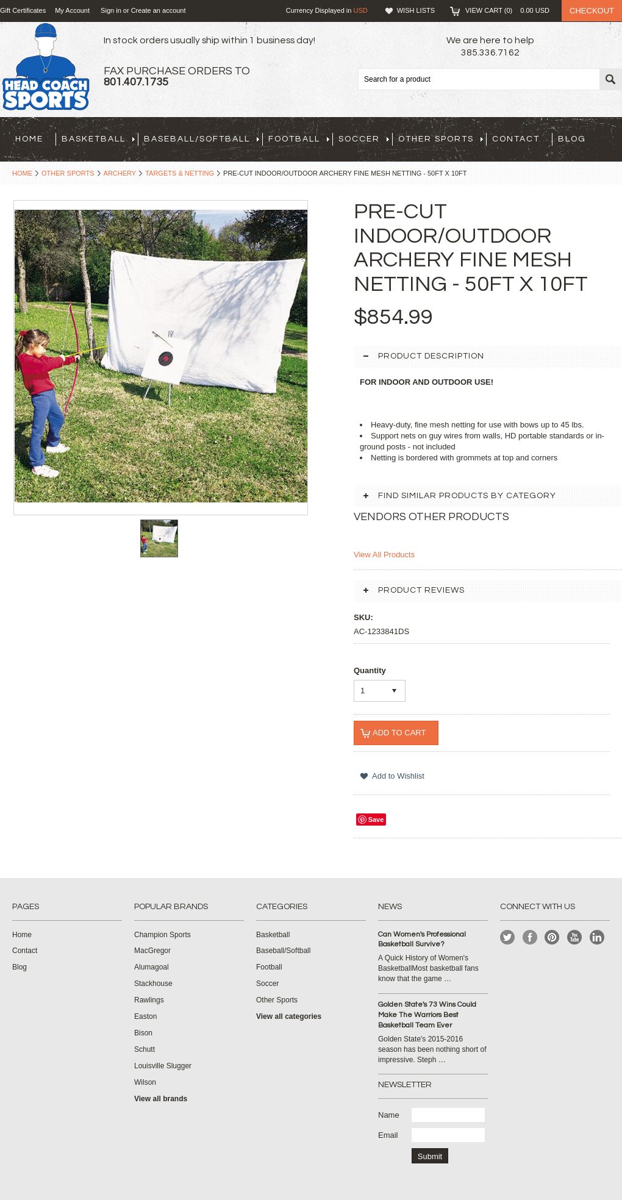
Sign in (111, 10)
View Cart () (507, 10)
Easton (145, 1016)
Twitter (507, 937)
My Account (72, 10)
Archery (120, 173)
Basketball (98, 139)
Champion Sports (162, 934)
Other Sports (440, 139)
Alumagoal (151, 967)
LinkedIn (597, 937)
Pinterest (552, 937)
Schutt (144, 1049)
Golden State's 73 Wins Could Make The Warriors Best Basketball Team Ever (427, 1015)
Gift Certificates (23, 10)
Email (388, 1135)
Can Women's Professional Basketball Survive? (422, 939)
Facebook (530, 937)
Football (298, 139)
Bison (143, 1033)
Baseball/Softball (201, 139)
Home (22, 173)
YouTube (574, 937)
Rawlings (149, 1000)
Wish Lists (416, 10)
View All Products (384, 554)
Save (376, 819)
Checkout (592, 10)
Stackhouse (153, 983)
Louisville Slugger (162, 1066)
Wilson (145, 1082)
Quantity (370, 670)
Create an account (158, 10)
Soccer (363, 139)
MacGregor (152, 950)
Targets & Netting (179, 173)
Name (388, 1115)
